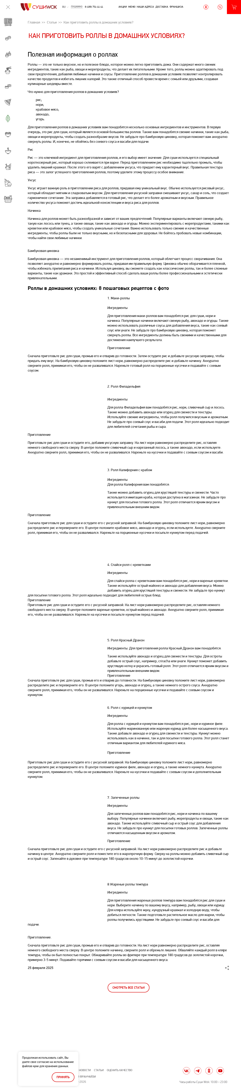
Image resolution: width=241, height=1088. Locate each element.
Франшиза (176, 6)
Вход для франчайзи (81, 1076)
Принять (63, 1077)
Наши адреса (145, 6)
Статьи (99, 1070)
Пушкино (76, 7)
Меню (131, 6)
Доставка (162, 6)
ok (209, 1070)
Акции (122, 6)
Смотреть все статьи (128, 988)
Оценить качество (119, 1070)
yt (220, 1070)
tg (197, 1070)
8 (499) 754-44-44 (94, 6)
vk (186, 1070)
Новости (85, 1070)
